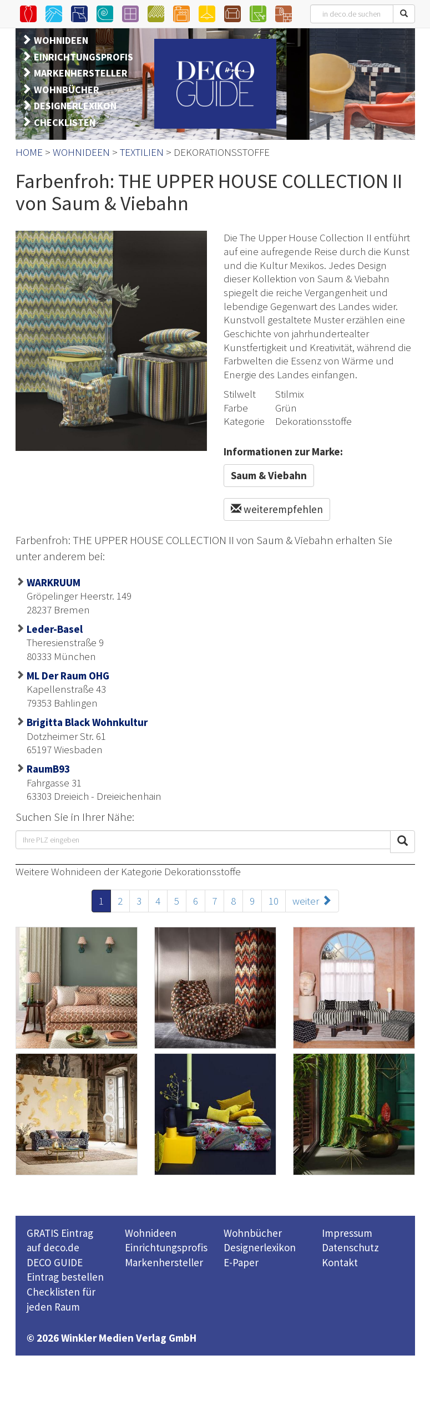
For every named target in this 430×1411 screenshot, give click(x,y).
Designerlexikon (260, 1247)
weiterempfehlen (277, 509)
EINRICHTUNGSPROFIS (83, 56)
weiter (312, 900)
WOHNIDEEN (61, 40)
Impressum (347, 1233)
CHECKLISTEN (64, 122)
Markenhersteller (164, 1262)
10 (274, 900)
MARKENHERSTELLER (81, 73)
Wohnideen (150, 1233)
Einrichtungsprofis (166, 1247)
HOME (29, 152)
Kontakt (340, 1262)
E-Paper (241, 1262)
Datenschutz (350, 1247)
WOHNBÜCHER (66, 89)
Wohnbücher (253, 1233)
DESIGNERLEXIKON (75, 105)
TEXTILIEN (142, 152)
